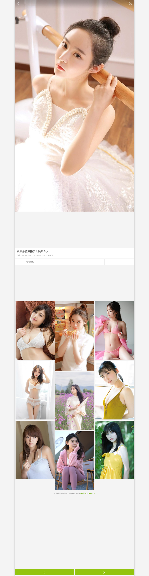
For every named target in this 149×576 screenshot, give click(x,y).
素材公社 (130, 3)
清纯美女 (30, 261)
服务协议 (91, 493)
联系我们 (83, 493)
